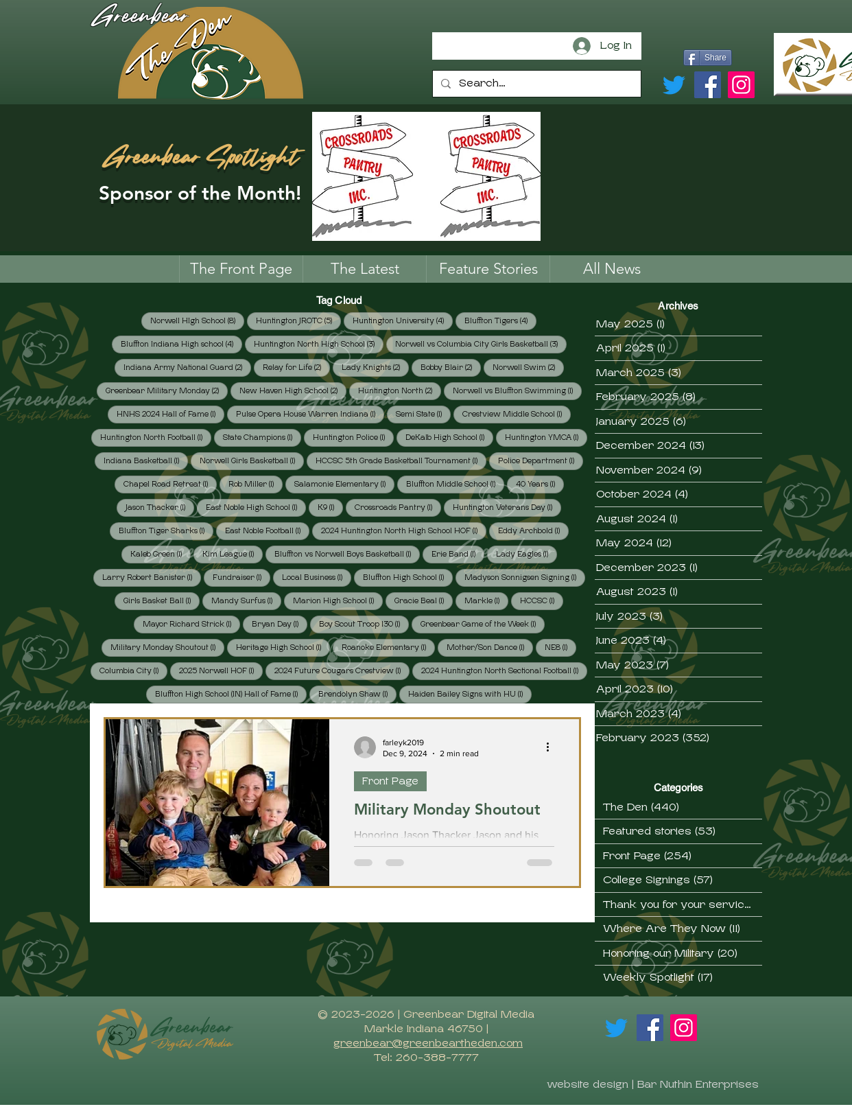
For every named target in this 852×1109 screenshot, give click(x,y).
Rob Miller (255, 484)
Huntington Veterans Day (507, 507)
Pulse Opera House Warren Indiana (310, 414)
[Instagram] (741, 84)
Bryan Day (279, 624)
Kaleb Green (160, 554)
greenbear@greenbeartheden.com (428, 1043)
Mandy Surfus (246, 600)
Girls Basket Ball (161, 600)
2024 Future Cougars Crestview (342, 670)
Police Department (540, 460)
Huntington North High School (318, 344)
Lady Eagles (526, 554)
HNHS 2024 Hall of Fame (170, 414)
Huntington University (403, 320)
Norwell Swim (528, 367)
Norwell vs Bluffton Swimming (517, 390)
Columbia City (133, 670)
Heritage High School (283, 647)
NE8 (560, 647)
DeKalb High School (449, 437)
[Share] (707, 57)
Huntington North (399, 390)
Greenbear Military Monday (167, 390)
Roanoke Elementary (388, 647)
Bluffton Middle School (455, 484)
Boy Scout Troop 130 (364, 624)
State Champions (262, 437)
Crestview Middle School (516, 414)
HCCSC (541, 600)
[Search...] (535, 84)
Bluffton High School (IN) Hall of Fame (231, 694)
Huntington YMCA (546, 437)
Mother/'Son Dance (490, 647)
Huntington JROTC (298, 320)
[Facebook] (707, 84)
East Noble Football (267, 530)
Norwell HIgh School (197, 320)
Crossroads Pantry (398, 507)
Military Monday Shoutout (167, 647)
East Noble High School (256, 507)
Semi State (423, 414)
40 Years (540, 484)
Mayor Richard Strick (191, 624)
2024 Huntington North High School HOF (403, 530)
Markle (486, 600)
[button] (487, 269)
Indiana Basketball (146, 460)
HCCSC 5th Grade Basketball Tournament (401, 460)
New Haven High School (292, 390)
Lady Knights (375, 367)
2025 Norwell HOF (221, 670)
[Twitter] (674, 84)
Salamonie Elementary (344, 484)
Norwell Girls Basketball (252, 460)
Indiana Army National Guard (187, 367)
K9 (330, 507)
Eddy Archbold (533, 530)
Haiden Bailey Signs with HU (470, 694)
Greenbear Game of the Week (483, 624)
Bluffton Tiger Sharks (166, 530)
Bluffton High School (408, 577)
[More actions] (552, 747)
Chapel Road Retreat (170, 484)
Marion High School (338, 600)
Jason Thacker (160, 507)
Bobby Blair (451, 367)
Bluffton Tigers (500, 320)
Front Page (390, 780)
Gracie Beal (423, 600)
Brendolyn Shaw (357, 694)
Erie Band (457, 554)
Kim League (232, 554)
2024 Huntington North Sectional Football (504, 670)
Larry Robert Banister (151, 577)
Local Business (316, 577)
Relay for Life (296, 367)
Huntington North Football (155, 437)
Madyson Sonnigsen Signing (524, 577)
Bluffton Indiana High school (181, 344)
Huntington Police (353, 437)
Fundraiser (241, 577)
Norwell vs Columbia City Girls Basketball (481, 344)
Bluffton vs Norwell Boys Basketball (347, 554)
